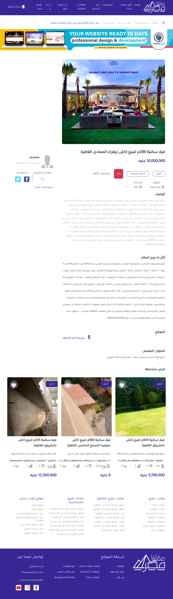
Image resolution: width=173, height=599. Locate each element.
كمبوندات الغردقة (156, 522)
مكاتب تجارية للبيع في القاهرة (109, 522)
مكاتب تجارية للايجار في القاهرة (109, 526)
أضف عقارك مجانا (126, 7)
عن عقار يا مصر (62, 7)
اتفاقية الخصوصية (64, 577)
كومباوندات (107, 5)
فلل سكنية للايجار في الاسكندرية (67, 521)
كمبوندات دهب (157, 530)
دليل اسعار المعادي (33, 529)
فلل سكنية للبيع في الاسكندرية (68, 517)
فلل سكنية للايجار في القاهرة (110, 518)
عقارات (137, 5)
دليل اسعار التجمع (34, 533)
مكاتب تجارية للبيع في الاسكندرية (67, 526)
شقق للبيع (37, 505)
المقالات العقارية (81, 7)
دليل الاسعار (96, 7)
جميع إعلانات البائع (44, 187)
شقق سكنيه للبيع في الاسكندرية (67, 509)
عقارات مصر (159, 505)
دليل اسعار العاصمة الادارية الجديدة (29, 519)
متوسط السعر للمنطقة (76, 337)
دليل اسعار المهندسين (31, 525)
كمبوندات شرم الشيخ (154, 526)
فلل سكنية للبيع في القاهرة (110, 514)
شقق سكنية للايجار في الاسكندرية (66, 513)
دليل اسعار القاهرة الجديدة (30, 514)
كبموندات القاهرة (156, 518)
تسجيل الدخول (17, 7)
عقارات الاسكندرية (156, 514)
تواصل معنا (39, 7)
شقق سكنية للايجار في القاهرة (109, 509)
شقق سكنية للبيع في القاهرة (109, 505)
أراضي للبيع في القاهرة (113, 530)
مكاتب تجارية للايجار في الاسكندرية (66, 530)
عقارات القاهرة (158, 509)
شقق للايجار (37, 509)
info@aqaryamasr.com (32, 572)
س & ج (48, 7)
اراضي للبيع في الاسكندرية (70, 534)
